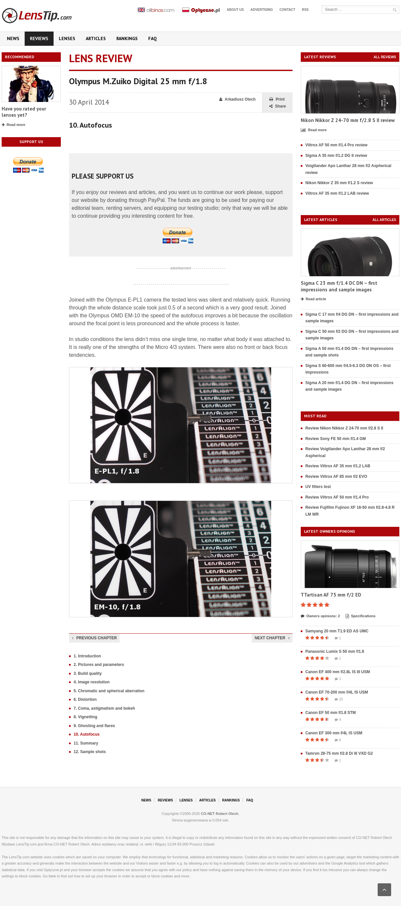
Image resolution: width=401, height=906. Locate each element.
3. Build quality (88, 673)
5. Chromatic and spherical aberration (109, 691)
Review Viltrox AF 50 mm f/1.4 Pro (337, 497)
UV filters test (318, 486)
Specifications (360, 616)
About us (235, 10)
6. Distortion (85, 699)
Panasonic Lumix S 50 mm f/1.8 (334, 651)
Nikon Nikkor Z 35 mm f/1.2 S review (339, 183)
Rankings (127, 38)
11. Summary (86, 743)
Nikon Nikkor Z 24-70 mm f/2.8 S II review (348, 120)
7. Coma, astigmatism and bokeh (104, 708)
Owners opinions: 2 (320, 616)
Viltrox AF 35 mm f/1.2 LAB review (337, 193)
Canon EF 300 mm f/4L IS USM (333, 733)
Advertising (261, 10)
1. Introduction (87, 656)
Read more (13, 125)
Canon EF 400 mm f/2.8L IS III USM (337, 672)
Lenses (67, 38)
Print (277, 99)
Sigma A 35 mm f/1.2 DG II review (336, 155)
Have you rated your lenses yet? (24, 112)
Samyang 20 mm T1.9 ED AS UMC (336, 631)
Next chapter (272, 638)
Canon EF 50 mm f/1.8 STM (330, 712)
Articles (96, 38)
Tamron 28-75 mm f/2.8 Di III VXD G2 (339, 753)
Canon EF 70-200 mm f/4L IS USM (336, 692)
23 (339, 699)
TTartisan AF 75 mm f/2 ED (331, 595)
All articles (384, 220)
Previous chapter (94, 638)
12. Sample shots (90, 751)
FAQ (152, 38)
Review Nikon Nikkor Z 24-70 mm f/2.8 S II (344, 428)
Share (277, 106)
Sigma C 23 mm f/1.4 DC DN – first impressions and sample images (339, 286)
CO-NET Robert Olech (219, 814)
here (52, 876)
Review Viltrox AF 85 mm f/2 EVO (336, 476)
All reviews (385, 57)
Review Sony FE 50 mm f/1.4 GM (335, 438)
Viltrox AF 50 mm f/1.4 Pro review (336, 145)
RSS (305, 10)
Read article (313, 299)
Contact (287, 10)
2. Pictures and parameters (99, 664)
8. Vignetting (85, 717)
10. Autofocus (87, 734)
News (13, 38)
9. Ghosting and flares (94, 725)
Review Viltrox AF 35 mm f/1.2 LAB (337, 466)
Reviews (39, 38)
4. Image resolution (91, 682)
